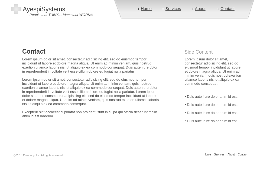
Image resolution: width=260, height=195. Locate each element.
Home (146, 8)
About (200, 8)
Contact (227, 8)
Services (173, 8)
